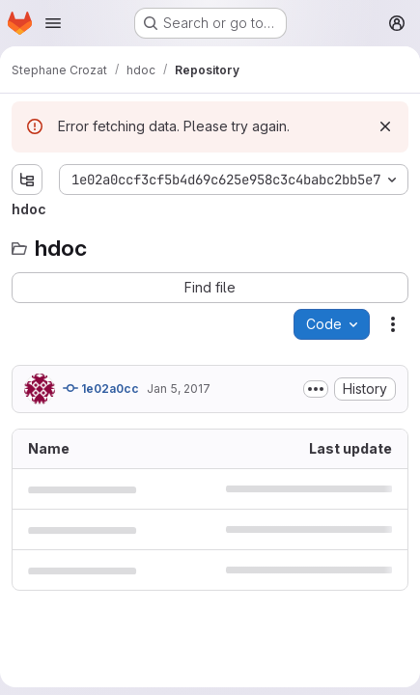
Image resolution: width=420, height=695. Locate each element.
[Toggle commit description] (315, 389)
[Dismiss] (385, 126)
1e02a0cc (101, 388)
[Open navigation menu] (53, 23)
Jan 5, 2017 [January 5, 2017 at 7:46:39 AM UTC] (178, 388)
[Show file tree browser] (27, 179)
